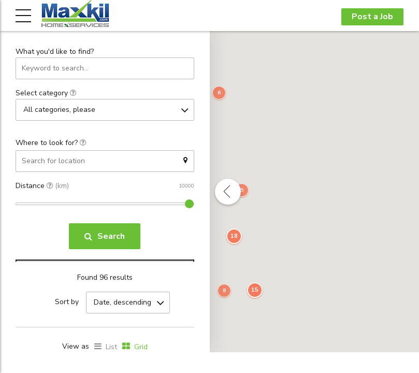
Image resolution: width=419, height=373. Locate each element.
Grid (141, 346)
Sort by (67, 302)
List (111, 346)
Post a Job (372, 16)
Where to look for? (51, 142)
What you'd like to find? (55, 52)
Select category (46, 93)
